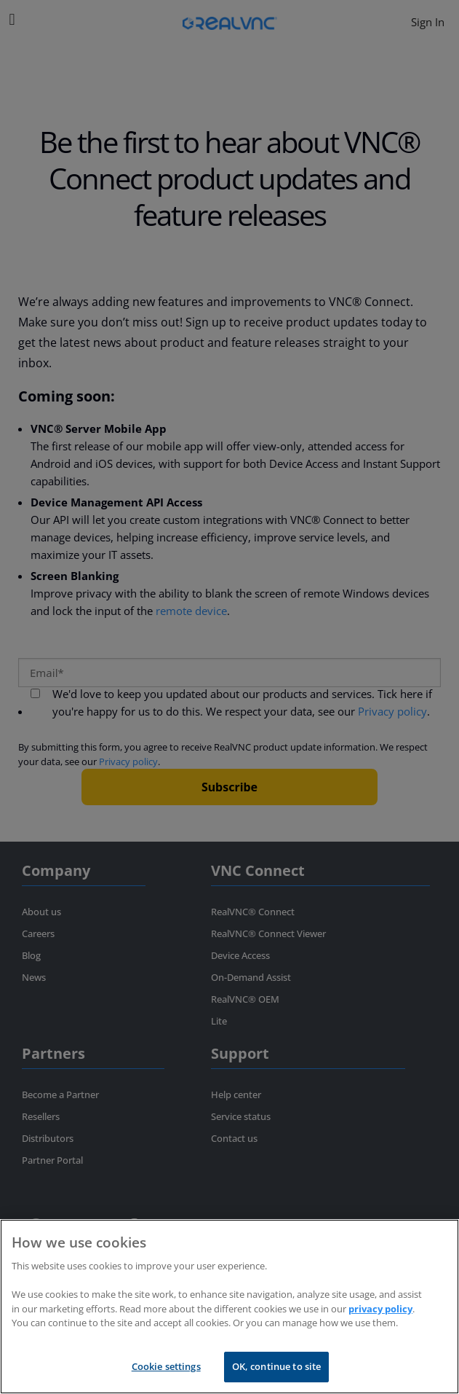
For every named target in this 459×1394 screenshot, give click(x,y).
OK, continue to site (277, 1366)
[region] (229, 1306)
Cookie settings (166, 1366)
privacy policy (380, 1308)
